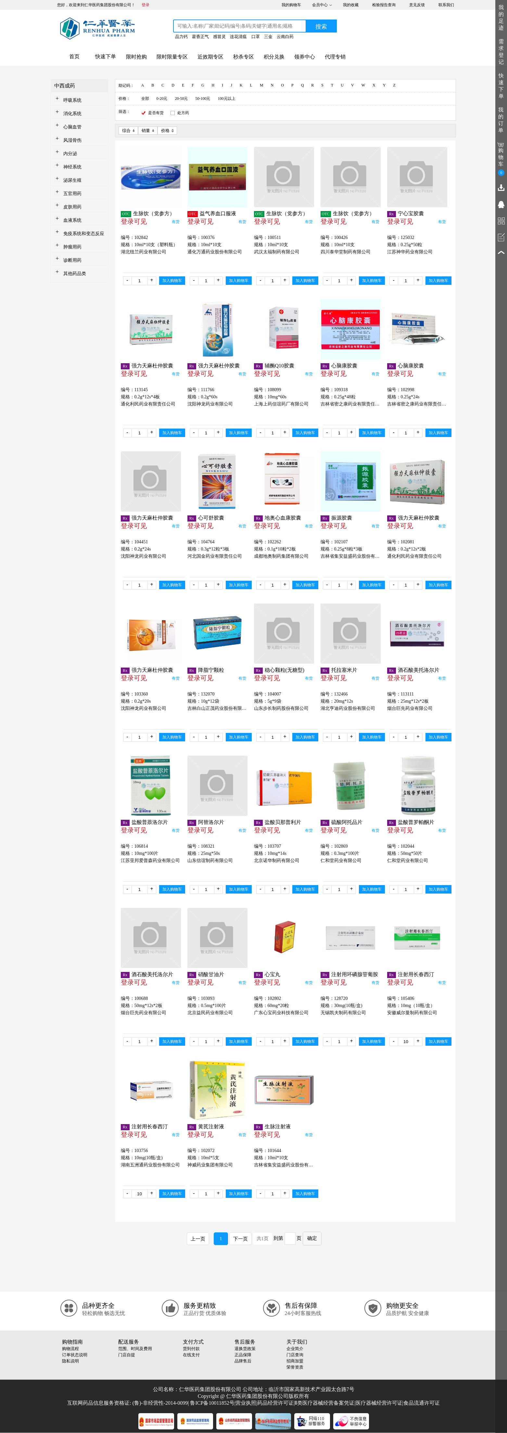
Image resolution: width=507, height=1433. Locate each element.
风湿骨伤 (72, 140)
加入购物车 (172, 280)
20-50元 (181, 98)
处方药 (183, 113)
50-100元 (203, 98)
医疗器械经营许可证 (379, 1403)
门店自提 (126, 1354)
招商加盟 (294, 1361)
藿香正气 (200, 36)
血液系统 (72, 220)
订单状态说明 (74, 1354)
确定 (312, 1238)
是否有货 (156, 113)
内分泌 (70, 153)
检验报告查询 (384, 5)
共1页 (263, 1238)
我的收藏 (351, 5)
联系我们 (446, 5)
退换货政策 (245, 1348)
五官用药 (72, 193)
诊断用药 (72, 260)
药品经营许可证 (275, 1403)
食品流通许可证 (421, 1403)
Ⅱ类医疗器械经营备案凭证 (324, 1403)
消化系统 (72, 113)
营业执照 (245, 1403)
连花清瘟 (238, 36)
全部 (145, 98)
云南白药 (285, 36)
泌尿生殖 (72, 180)
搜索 (321, 26)
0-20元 (162, 98)
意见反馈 (417, 5)
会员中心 (320, 5)
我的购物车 (291, 5)
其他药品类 (74, 273)
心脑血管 (72, 127)
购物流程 (70, 1348)
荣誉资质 (294, 1367)
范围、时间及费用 (135, 1348)
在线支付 (191, 1354)
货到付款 (191, 1348)
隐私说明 (70, 1361)
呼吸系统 (72, 100)
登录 (145, 5)
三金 (268, 36)
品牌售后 (242, 1361)
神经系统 (72, 167)
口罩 (255, 36)
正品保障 (242, 1354)
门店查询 (294, 1354)
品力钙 (181, 36)
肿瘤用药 (72, 247)
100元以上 (226, 98)
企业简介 (294, 1348)
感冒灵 (219, 36)
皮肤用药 (72, 207)
